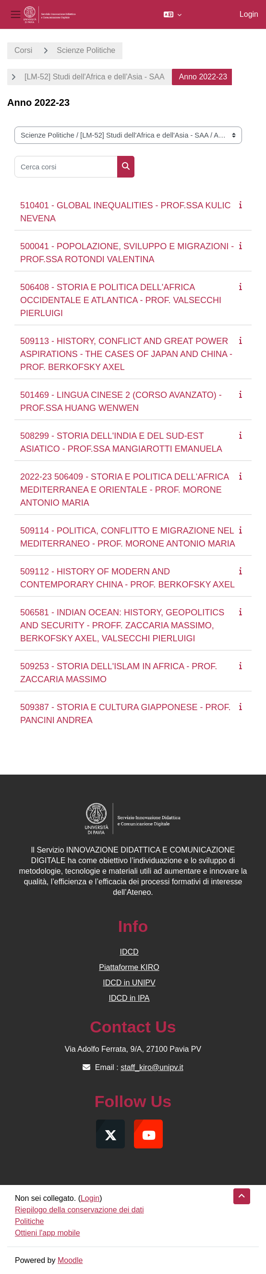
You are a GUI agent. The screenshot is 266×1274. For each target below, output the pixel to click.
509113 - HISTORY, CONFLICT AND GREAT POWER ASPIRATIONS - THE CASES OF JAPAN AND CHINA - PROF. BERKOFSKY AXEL (126, 354)
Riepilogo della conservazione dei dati (79, 1210)
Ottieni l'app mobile (47, 1233)
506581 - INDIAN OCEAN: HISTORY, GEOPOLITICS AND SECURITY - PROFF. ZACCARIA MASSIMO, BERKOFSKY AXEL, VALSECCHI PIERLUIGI (122, 625)
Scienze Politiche (86, 50)
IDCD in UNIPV (129, 983)
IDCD (129, 952)
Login (249, 14)
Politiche (29, 1221)
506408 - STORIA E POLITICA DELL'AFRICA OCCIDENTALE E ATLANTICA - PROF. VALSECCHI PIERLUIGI (120, 300)
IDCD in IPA (129, 998)
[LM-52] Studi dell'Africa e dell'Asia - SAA (94, 77)
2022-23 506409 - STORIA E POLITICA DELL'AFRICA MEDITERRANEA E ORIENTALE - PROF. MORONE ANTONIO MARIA (124, 490)
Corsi (23, 50)
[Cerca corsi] (66, 167)
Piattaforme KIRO (129, 967)
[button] (172, 14)
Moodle (70, 1260)
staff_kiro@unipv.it (152, 1067)
